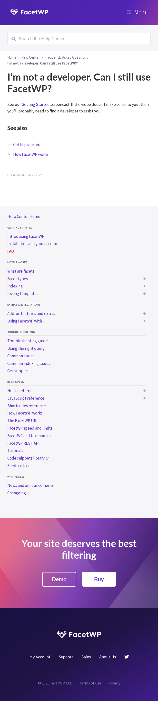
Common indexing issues (28, 363)
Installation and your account (33, 243)
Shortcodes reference (26, 405)
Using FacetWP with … (27, 321)
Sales (86, 657)
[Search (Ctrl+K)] (79, 39)
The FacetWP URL (22, 420)
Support (66, 657)
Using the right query (26, 348)
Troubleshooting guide (27, 340)
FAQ (10, 251)
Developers (15, 382)
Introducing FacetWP (25, 236)
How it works (17, 262)
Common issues (20, 356)
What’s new (15, 477)
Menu (141, 12)
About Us (107, 657)
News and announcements (30, 485)
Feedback (16, 465)
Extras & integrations (24, 304)
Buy (99, 579)
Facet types (17, 278)
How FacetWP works (25, 413)
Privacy (114, 683)
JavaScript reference (25, 398)
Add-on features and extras (31, 313)
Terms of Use (90, 683)
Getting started (19, 227)
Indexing (15, 286)
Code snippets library (26, 458)
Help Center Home (23, 216)
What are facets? (21, 271)
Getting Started (36, 104)
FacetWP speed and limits (29, 428)
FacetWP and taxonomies (29, 435)
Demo (59, 579)
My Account (39, 657)
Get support (18, 370)
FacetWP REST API (23, 443)
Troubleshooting (21, 332)
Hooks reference (22, 390)
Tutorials (15, 450)
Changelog (16, 493)
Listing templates (22, 293)
